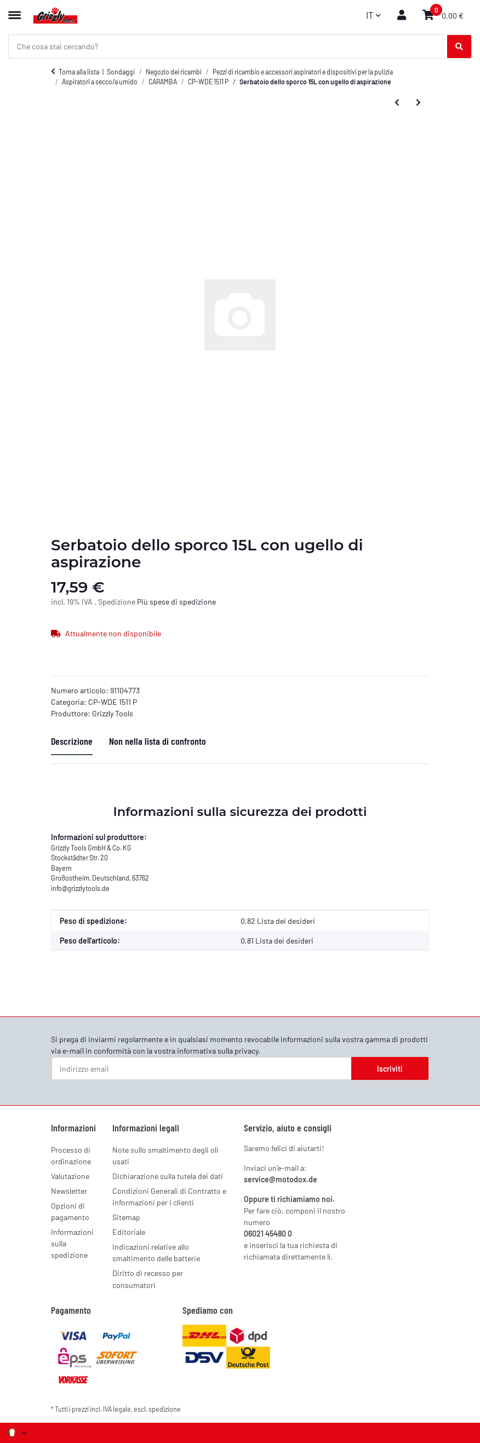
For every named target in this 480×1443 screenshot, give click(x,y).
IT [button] (370, 14)
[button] (401, 15)
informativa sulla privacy (217, 1050)
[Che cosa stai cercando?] (459, 46)
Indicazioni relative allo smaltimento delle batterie (156, 1252)
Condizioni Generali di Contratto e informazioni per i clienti (169, 1196)
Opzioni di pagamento (70, 1211)
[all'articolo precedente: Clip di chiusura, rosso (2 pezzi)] (397, 102)
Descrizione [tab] (72, 741)
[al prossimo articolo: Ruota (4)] (418, 102)
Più (143, 601)
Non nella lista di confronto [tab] (157, 741)
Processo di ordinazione (71, 1155)
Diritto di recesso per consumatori (147, 1278)
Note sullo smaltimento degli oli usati (165, 1155)
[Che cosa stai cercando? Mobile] (228, 46)
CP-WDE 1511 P (112, 701)
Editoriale (128, 1232)
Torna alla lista (79, 72)
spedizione (164, 1409)
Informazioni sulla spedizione (72, 1243)
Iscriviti (390, 1068)
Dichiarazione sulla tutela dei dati (167, 1176)
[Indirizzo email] (202, 1068)
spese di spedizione (183, 601)
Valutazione (70, 1176)
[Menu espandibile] (14, 10)
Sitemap (126, 1217)
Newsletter (69, 1190)
